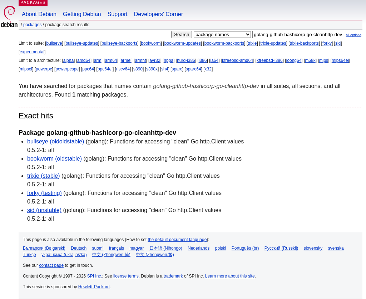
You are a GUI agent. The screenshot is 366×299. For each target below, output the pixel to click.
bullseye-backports (119, 43)
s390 (138, 69)
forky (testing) (44, 193)
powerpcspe (67, 69)
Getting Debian (82, 14)
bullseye (54, 43)
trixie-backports (304, 43)
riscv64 (123, 69)
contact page (51, 265)
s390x (152, 69)
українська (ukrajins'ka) (64, 254)
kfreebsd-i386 (270, 60)
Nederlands (198, 248)
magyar (136, 248)
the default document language (177, 239)
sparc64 (193, 69)
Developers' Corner (158, 14)
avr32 (154, 60)
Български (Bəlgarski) (44, 248)
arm (98, 60)
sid (338, 43)
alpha (68, 60)
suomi (98, 248)
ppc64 (88, 69)
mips (323, 60)
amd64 (83, 60)
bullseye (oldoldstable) (55, 141)
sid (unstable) (44, 210)
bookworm (150, 43)
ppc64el (105, 69)
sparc (177, 69)
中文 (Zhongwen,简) (111, 254)
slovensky (313, 248)
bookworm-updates (182, 43)
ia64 (214, 60)
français (116, 248)
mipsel (26, 69)
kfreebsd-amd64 (237, 60)
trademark (173, 276)
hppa (168, 60)
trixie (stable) (43, 176)
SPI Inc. (94, 276)
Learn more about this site (230, 276)
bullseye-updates (81, 43)
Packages (32, 24)
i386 (203, 60)
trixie (252, 43)
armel (126, 60)
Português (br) (245, 248)
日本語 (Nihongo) (165, 248)
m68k (310, 60)
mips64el (340, 60)
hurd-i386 (186, 60)
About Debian (39, 14)
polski (220, 248)
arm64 (111, 60)
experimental (32, 51)
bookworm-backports (224, 43)
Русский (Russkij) (281, 248)
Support (118, 14)
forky (327, 43)
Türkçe (29, 254)
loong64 (294, 60)
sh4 (164, 69)
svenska (336, 248)
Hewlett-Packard (94, 286)
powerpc (44, 69)
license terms (126, 276)
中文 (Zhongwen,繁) (155, 254)
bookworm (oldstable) (54, 159)
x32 (208, 69)
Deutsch (78, 248)
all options (353, 35)
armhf (140, 60)
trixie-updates (273, 43)
